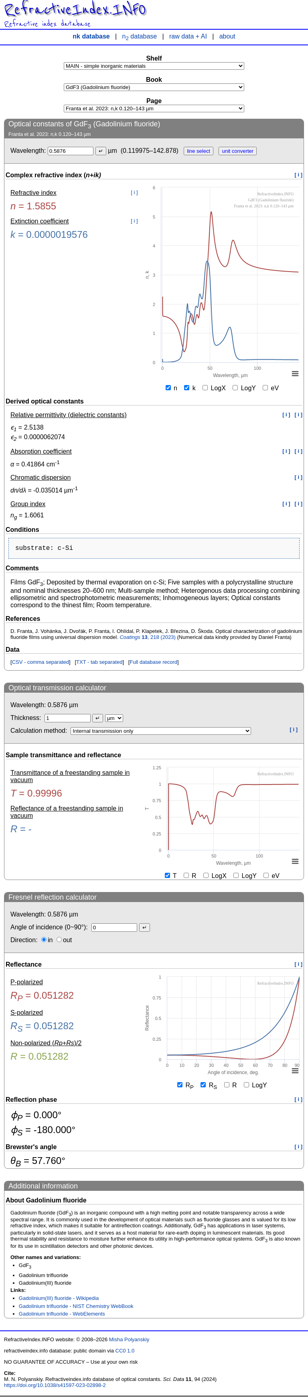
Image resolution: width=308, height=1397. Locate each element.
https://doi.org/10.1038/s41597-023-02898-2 (55, 1387)
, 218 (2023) (148, 639)
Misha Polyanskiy (129, 1341)
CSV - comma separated (40, 664)
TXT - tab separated (99, 664)
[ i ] (299, 175)
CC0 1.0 (125, 1352)
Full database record (153, 664)
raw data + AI (188, 36)
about (227, 36)
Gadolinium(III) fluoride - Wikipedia (59, 1300)
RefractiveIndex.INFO (75, 9)
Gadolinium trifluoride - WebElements (62, 1315)
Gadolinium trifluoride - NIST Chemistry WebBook (76, 1308)
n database (139, 36)
